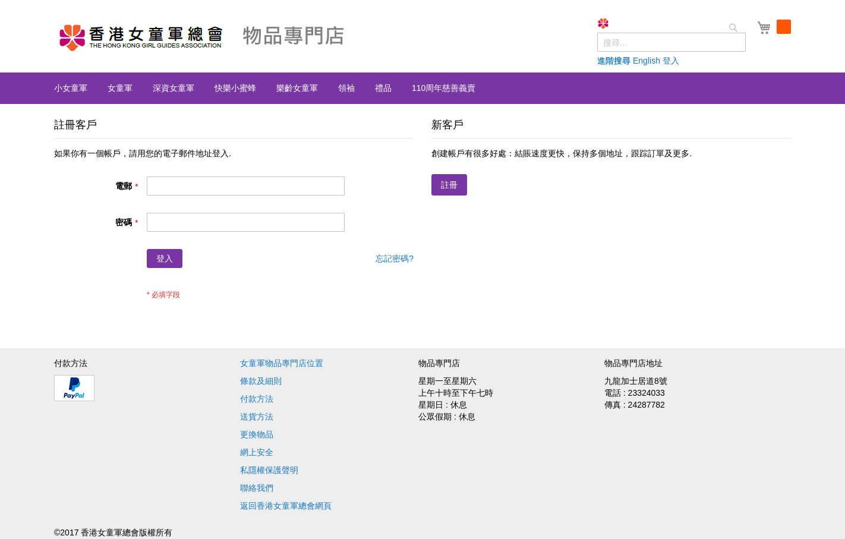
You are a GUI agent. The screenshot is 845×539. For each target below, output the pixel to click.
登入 (687, 60)
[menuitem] (70, 88)
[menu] (422, 88)
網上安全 (256, 452)
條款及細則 (261, 381)
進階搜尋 (630, 60)
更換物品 (256, 434)
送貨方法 (256, 416)
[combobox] (688, 42)
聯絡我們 (256, 488)
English (663, 60)
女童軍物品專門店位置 (281, 363)
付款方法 (256, 399)
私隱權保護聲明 (269, 470)
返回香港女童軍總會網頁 (286, 505)
